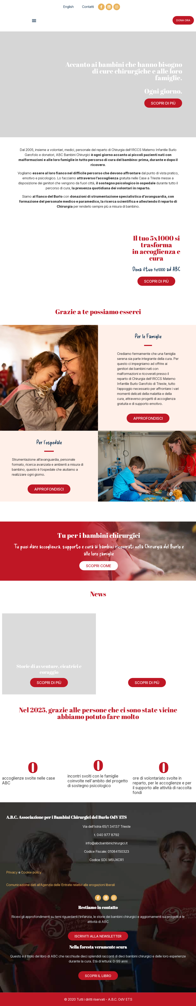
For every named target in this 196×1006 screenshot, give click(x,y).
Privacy (12, 872)
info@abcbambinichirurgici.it (106, 843)
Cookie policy (31, 872)
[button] (34, 20)
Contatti (88, 7)
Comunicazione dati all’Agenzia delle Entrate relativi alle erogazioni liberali (60, 885)
